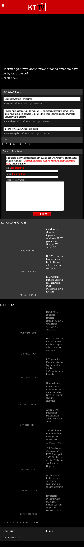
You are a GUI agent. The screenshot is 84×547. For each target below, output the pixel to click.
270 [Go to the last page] (36, 522)
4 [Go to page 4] (14, 144)
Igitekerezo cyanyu (15, 180)
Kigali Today (9, 531)
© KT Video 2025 (11, 537)
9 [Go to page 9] (27, 522)
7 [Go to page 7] (25, 144)
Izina (15, 168)
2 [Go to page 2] (6, 144)
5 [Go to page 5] (17, 144)
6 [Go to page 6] (21, 144)
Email (16, 174)
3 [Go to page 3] (10, 144)
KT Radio (49, 531)
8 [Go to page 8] (29, 144)
